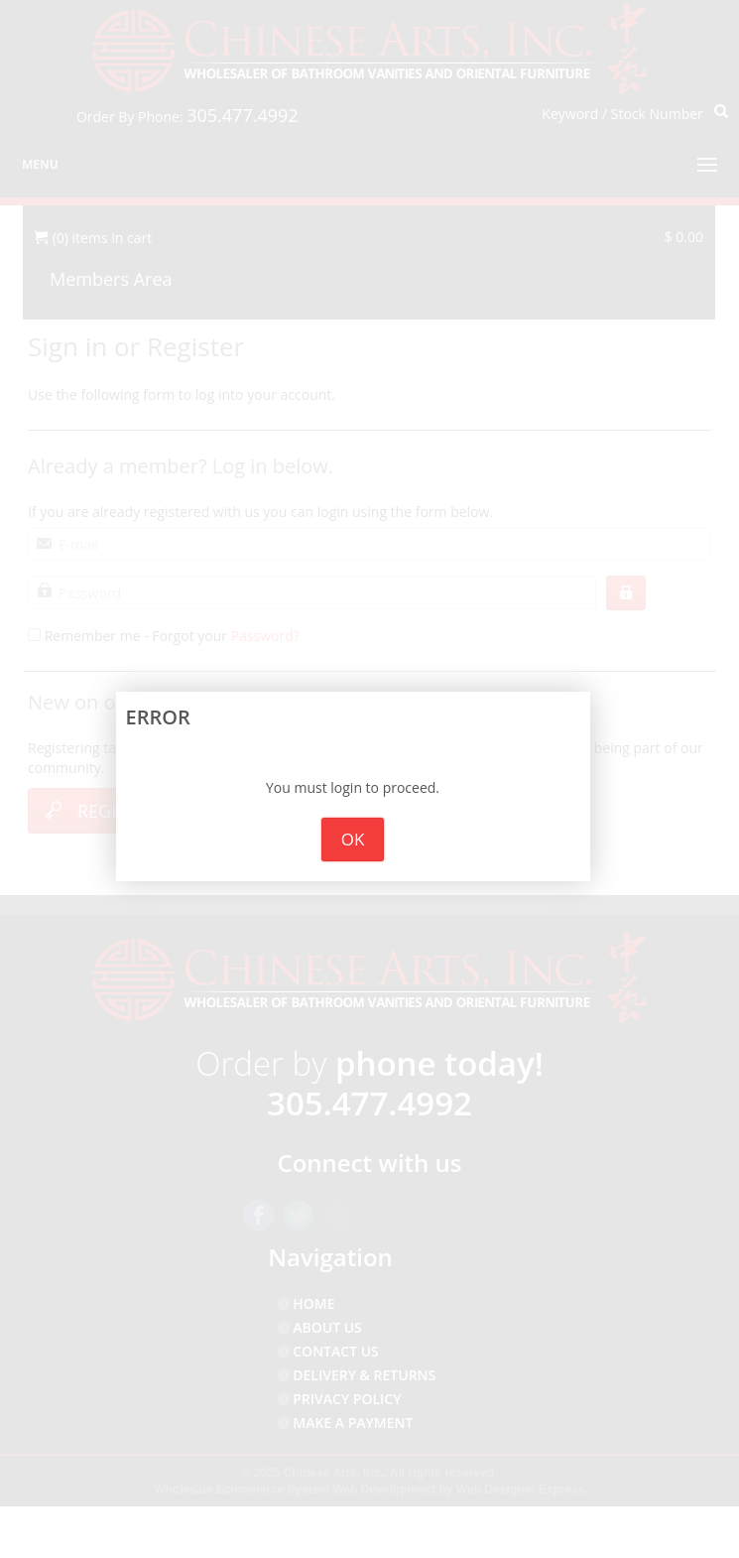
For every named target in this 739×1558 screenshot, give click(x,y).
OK (353, 839)
